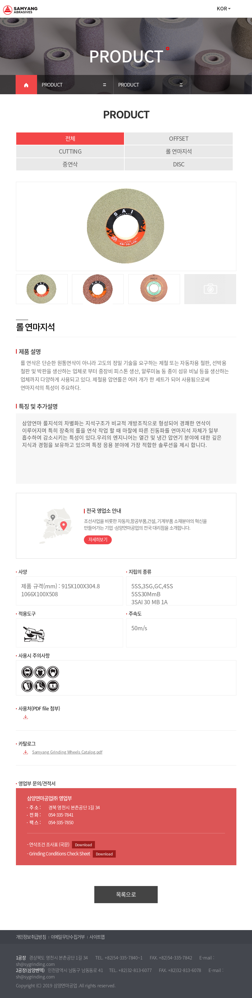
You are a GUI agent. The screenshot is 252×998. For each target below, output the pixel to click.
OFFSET (178, 138)
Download (83, 844)
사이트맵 (96, 936)
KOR (222, 8)
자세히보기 (97, 539)
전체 (70, 138)
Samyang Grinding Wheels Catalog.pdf (67, 752)
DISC (179, 164)
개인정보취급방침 (31, 936)
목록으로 (126, 894)
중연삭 (69, 164)
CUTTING (70, 151)
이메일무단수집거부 (68, 936)
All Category (241, 9)
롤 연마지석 (179, 151)
